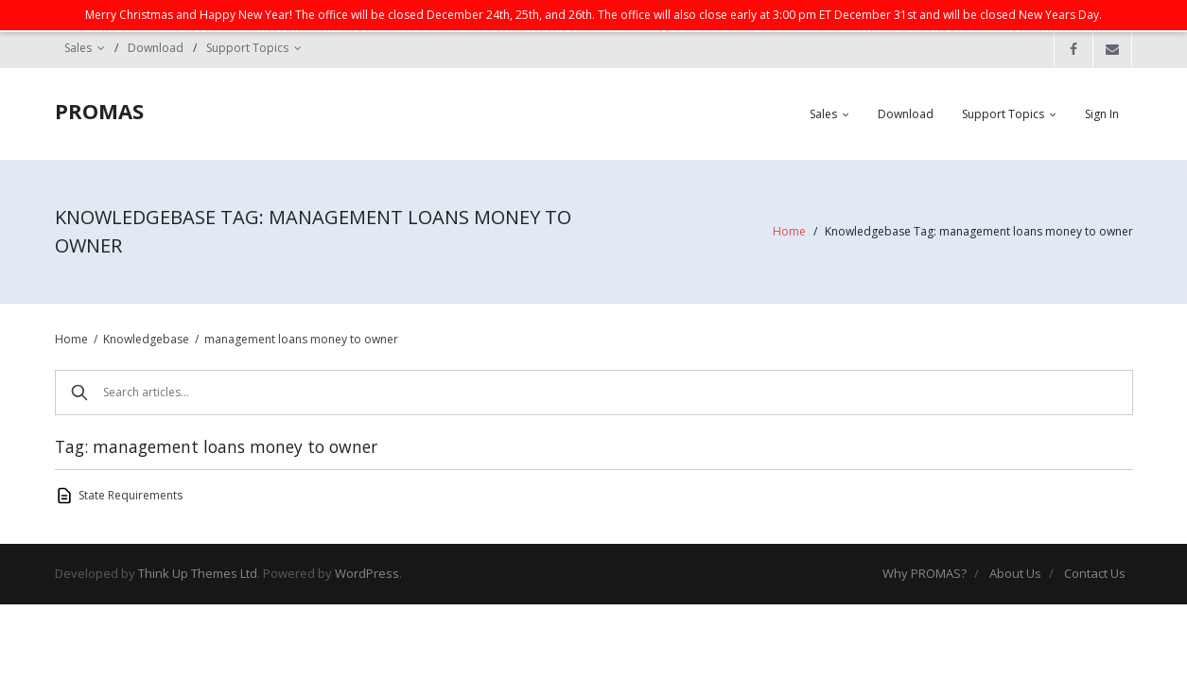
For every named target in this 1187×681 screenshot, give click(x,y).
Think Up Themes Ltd (197, 573)
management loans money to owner (301, 339)
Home (789, 231)
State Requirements (131, 495)
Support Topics (247, 48)
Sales (78, 48)
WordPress (367, 573)
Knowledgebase (146, 339)
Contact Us (1095, 573)
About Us (1015, 573)
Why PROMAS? (924, 573)
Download (155, 48)
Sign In (1102, 114)
